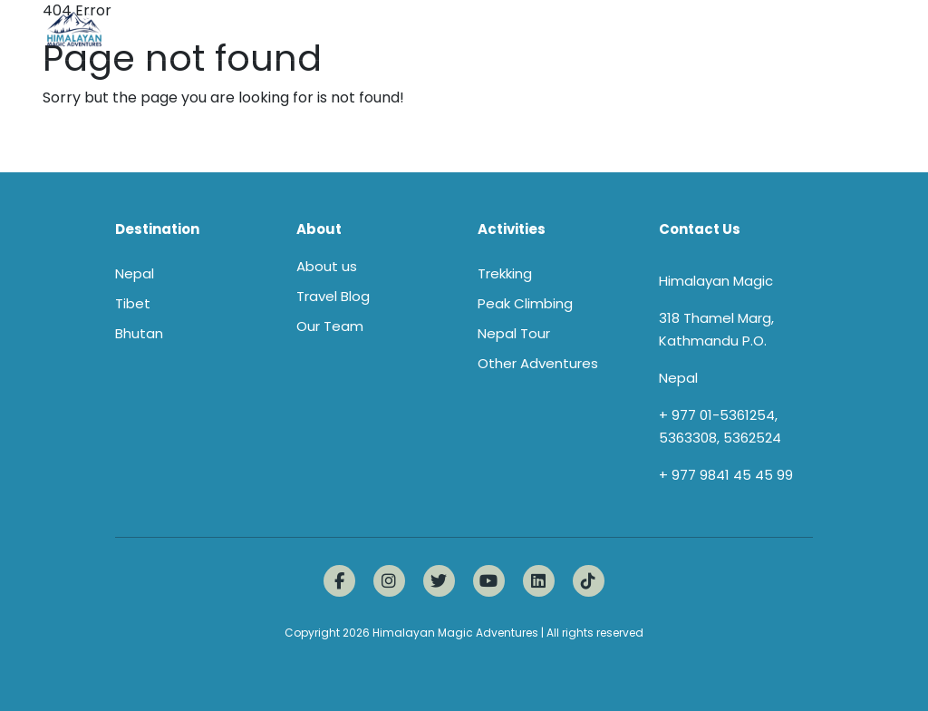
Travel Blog (333, 296)
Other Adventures (538, 363)
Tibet (132, 303)
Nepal (134, 273)
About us (326, 266)
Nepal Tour (514, 333)
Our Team (329, 326)
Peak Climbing (525, 303)
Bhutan (139, 333)
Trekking (505, 273)
